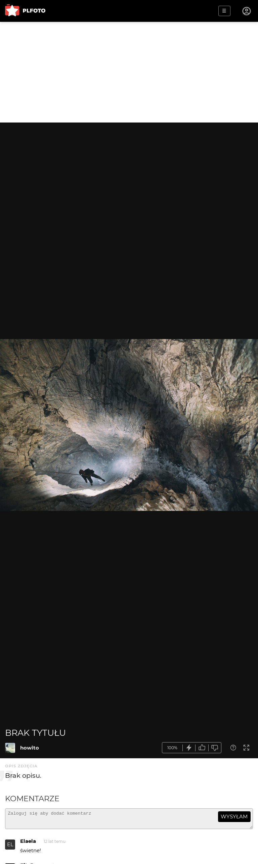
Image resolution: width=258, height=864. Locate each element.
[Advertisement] (129, 72)
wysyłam (234, 816)
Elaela (28, 844)
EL (10, 847)
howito (29, 748)
